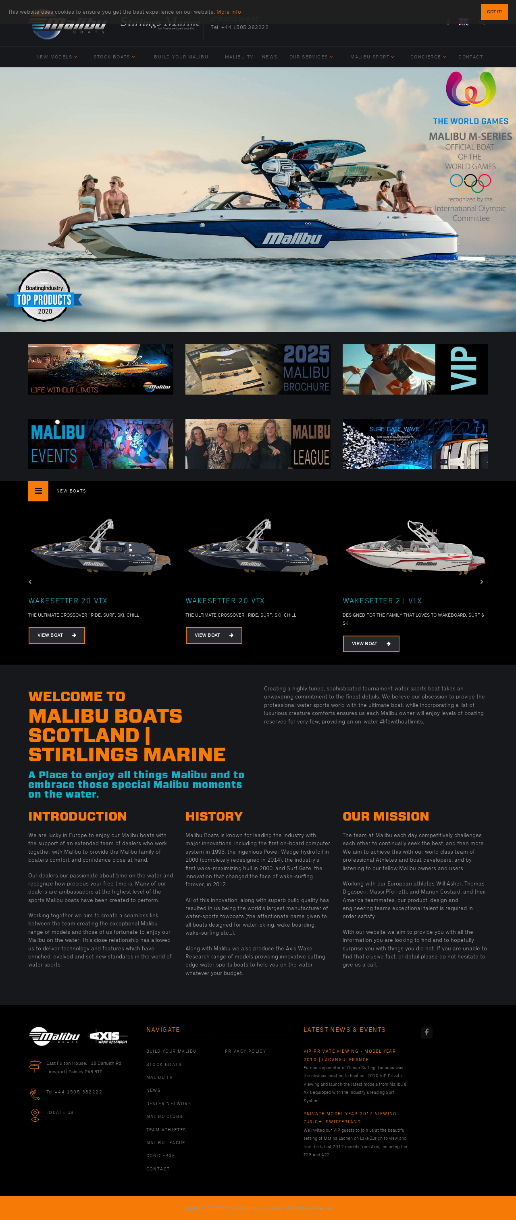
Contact (470, 57)
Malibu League (165, 1143)
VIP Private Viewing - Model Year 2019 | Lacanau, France (350, 1055)
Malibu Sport (372, 57)
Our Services (311, 57)
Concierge (428, 57)
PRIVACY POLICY (245, 1051)
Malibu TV (239, 57)
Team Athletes (166, 1130)
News (270, 57)
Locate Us (60, 1112)
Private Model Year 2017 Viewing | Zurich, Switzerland (352, 1118)
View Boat (56, 635)
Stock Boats (114, 57)
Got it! (494, 10)
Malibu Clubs (164, 1116)
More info (228, 10)
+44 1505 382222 (245, 27)
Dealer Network (169, 1104)
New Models (56, 57)
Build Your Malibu (181, 57)
